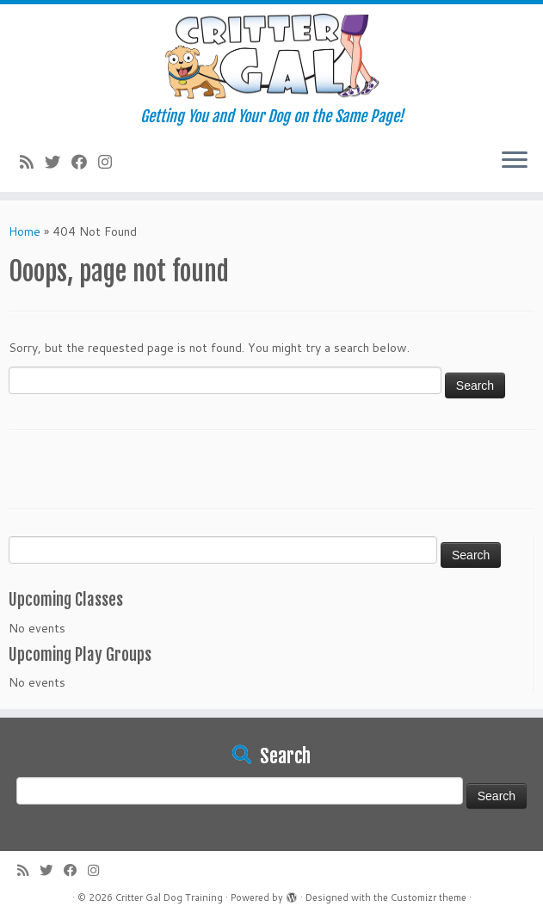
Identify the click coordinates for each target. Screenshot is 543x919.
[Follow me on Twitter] (58, 162)
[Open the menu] (515, 161)
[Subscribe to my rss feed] (32, 162)
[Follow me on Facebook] (84, 162)
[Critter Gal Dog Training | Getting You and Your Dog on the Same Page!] (271, 56)
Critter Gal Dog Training (169, 897)
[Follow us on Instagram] (110, 162)
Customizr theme (428, 897)
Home (24, 231)
